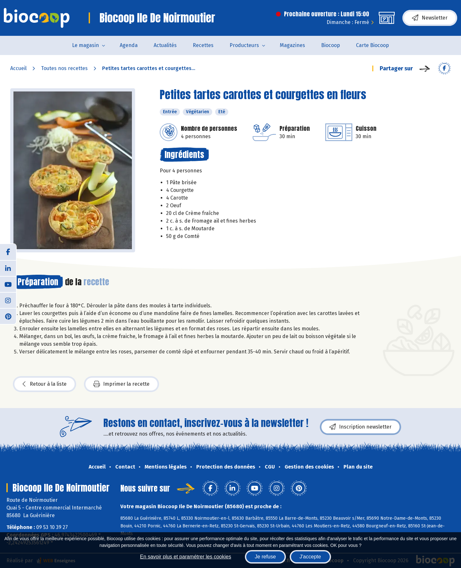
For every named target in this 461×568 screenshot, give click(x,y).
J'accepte (310, 556)
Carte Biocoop (372, 45)
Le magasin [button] (85, 45)
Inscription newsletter (360, 427)
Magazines (292, 45)
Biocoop (330, 45)
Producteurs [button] (244, 45)
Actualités (165, 45)
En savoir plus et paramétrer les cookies (185, 556)
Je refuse (265, 556)
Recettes (203, 45)
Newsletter (430, 18)
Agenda (129, 45)
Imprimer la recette (121, 384)
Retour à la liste (44, 384)
